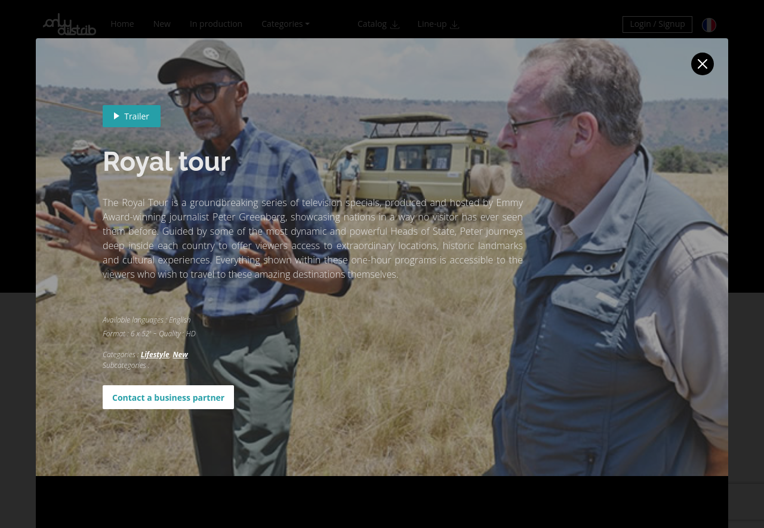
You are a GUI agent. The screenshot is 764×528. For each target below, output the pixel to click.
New (179, 354)
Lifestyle (155, 354)
